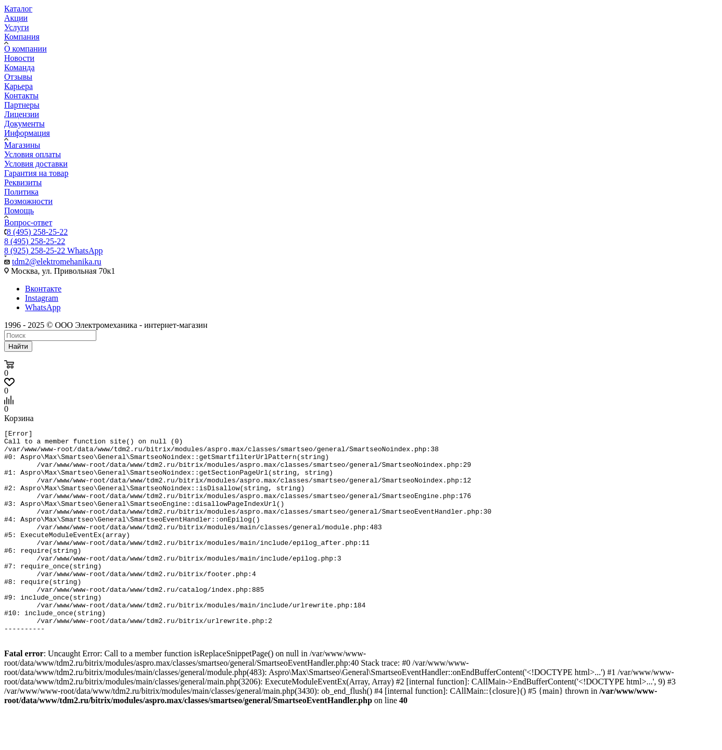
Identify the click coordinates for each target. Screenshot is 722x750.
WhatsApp (42, 307)
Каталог (18, 8)
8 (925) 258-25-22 (53, 250)
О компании (25, 48)
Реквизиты (23, 182)
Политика (21, 191)
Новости (19, 58)
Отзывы (18, 76)
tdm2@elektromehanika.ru (57, 261)
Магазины (22, 145)
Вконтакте (43, 288)
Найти (18, 346)
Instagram (41, 298)
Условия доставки (36, 163)
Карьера (18, 86)
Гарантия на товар (36, 173)
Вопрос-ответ (28, 222)
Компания (22, 36)
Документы (24, 123)
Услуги (16, 27)
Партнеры (22, 104)
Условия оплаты (32, 154)
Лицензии (21, 114)
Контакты (21, 95)
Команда (19, 67)
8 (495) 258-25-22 (37, 231)
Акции (16, 18)
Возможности (28, 201)
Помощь (19, 210)
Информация (27, 133)
